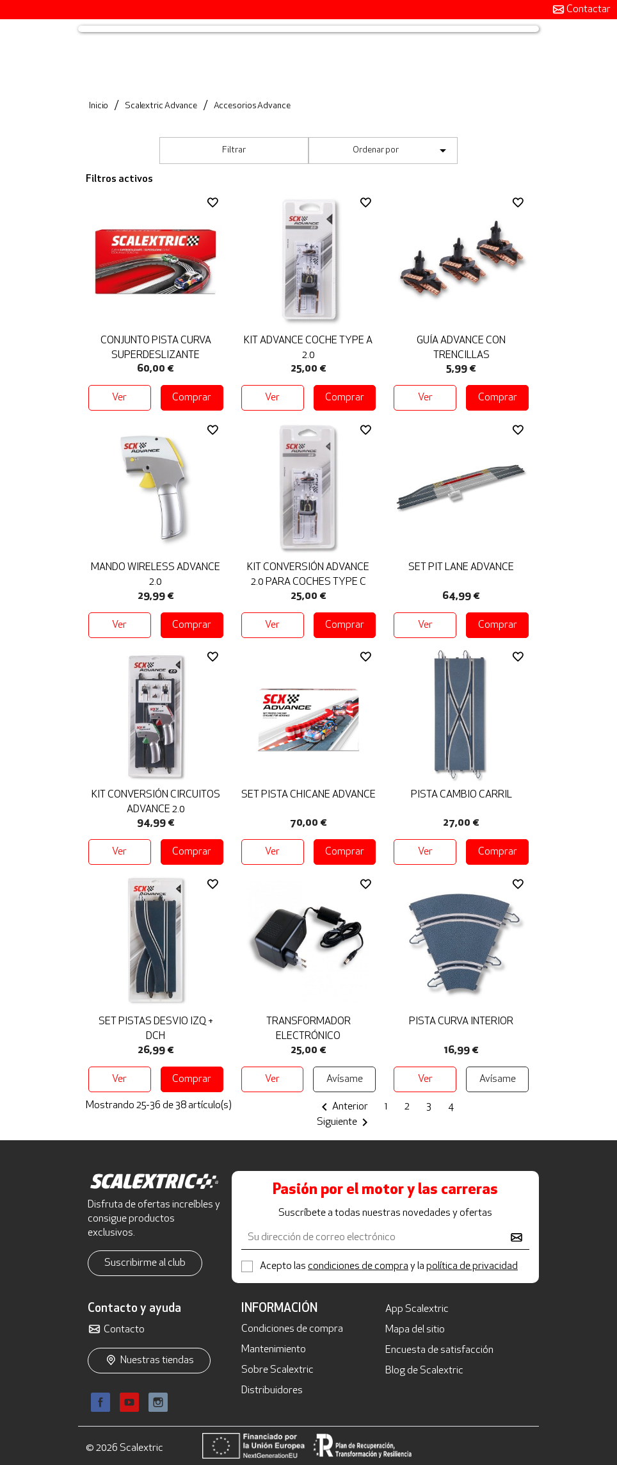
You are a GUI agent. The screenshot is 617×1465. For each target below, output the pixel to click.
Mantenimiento (273, 1350)
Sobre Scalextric (277, 1370)
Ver (119, 398)
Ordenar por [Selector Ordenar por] (402, 150)
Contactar (588, 9)
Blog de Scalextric (424, 1371)
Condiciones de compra (292, 1329)
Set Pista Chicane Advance (308, 795)
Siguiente (345, 1122)
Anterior (342, 1107)
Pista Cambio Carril (461, 795)
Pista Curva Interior (461, 1022)
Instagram (158, 1402)
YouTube (129, 1402)
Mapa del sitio (415, 1330)
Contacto (124, 1330)
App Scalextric (417, 1309)
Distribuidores (272, 1391)
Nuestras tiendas (157, 1360)
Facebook (100, 1402)
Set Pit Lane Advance (461, 567)
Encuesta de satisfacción (439, 1350)
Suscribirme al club (145, 1263)
